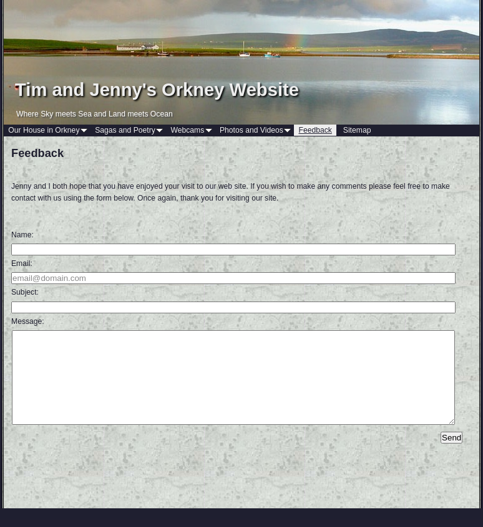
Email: (21, 263)
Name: (22, 234)
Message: (27, 321)
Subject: (25, 292)
